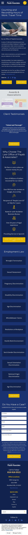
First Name (4, 413)
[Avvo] (9, 520)
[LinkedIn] (22, 520)
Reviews (14, 499)
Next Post (21, 82)
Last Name (4, 417)
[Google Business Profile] (15, 520)
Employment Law (14, 497)
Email (3, 426)
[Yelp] (6, 520)
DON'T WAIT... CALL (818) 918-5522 (14, 239)
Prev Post (6, 82)
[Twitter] (12, 520)
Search (4, 512)
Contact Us (14, 504)
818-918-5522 (14, 472)
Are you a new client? (6, 430)
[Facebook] (18, 520)
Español (14, 507)
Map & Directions (14, 488)
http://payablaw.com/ (10, 74)
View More (14, 144)
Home (14, 494)
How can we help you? (7, 434)
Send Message (14, 456)
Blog (14, 502)
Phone (3, 422)
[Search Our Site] (24, 511)
